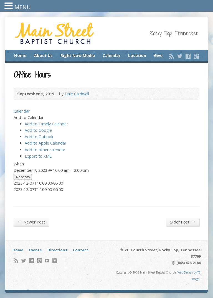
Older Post (183, 222)
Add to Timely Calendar (46, 123)
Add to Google (38, 130)
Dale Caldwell (77, 93)
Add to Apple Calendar (45, 143)
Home (20, 55)
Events (35, 249)
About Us (43, 55)
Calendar (111, 55)
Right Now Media (77, 55)
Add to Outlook (39, 136)
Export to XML (38, 156)
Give (158, 55)
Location (137, 55)
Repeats (23, 177)
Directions (57, 249)
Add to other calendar (45, 149)
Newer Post (31, 222)
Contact (80, 249)
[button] (29, 117)
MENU (22, 7)
